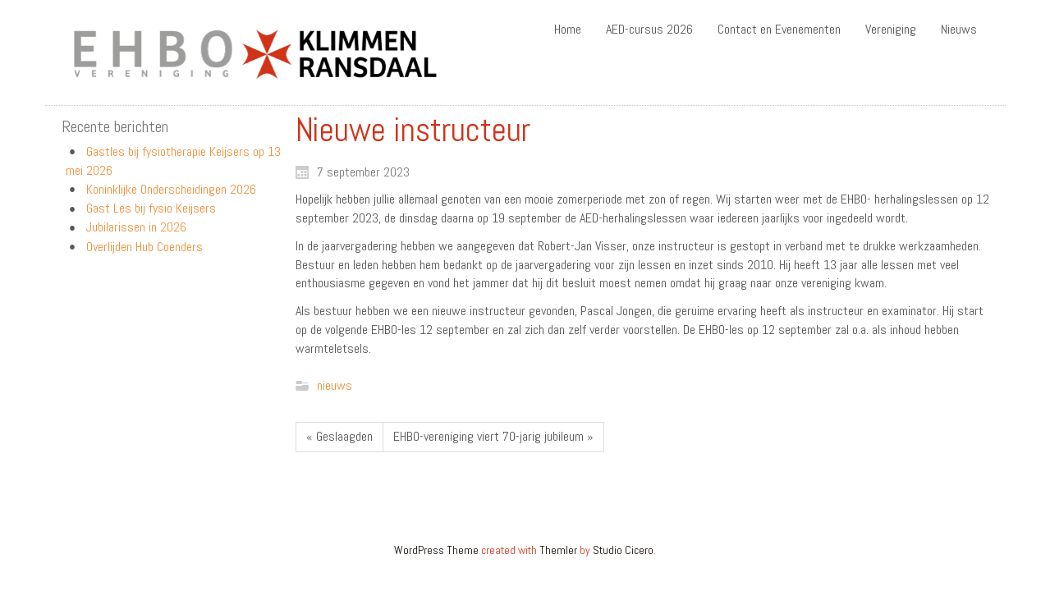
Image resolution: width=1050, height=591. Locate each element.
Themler (558, 550)
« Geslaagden (339, 436)
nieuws (334, 385)
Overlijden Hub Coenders (144, 246)
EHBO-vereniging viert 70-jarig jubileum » (493, 436)
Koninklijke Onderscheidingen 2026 (171, 189)
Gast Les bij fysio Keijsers (151, 208)
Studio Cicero (623, 550)
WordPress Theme (436, 550)
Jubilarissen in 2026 (136, 227)
